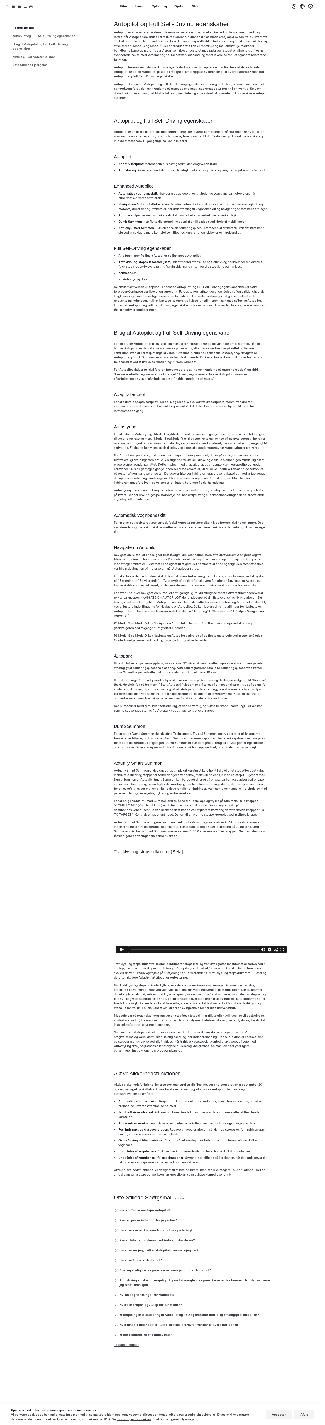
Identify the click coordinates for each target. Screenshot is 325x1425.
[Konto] (310, 6)
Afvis (304, 1414)
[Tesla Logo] (24, 6)
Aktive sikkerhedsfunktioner (34, 55)
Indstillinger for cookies (134, 1419)
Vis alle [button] (188, 1206)
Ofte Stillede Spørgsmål (30, 63)
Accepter (279, 1414)
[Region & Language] (302, 6)
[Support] (294, 6)
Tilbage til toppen (126, 1354)
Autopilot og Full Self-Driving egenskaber (44, 34)
